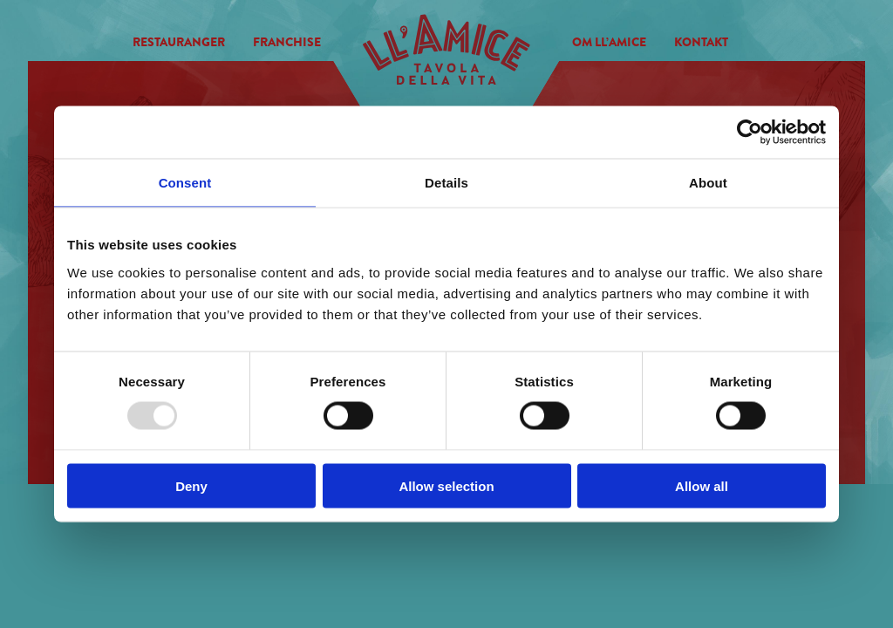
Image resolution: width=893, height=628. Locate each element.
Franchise (287, 42)
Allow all (701, 485)
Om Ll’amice (609, 42)
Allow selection (446, 485)
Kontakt (701, 42)
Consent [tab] (185, 182)
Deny (191, 485)
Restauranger (179, 42)
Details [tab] (446, 182)
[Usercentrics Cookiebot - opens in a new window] (749, 132)
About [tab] (708, 182)
